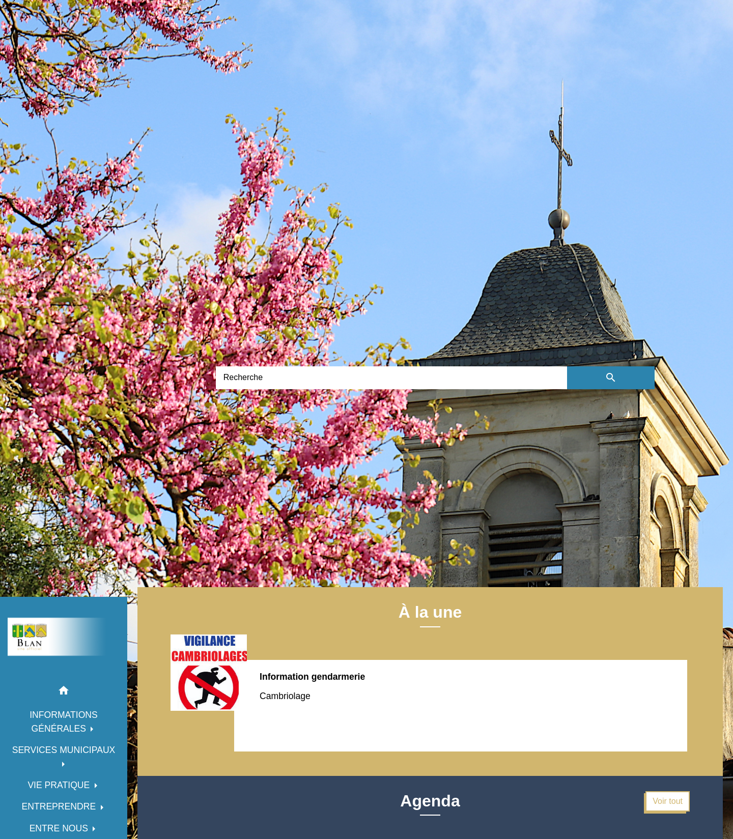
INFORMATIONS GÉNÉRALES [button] (64, 721)
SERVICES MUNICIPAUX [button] (64, 750)
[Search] (391, 377)
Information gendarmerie (312, 677)
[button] (64, 692)
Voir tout (668, 801)
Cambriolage (285, 696)
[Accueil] (64, 637)
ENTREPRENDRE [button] (59, 806)
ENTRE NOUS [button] (60, 828)
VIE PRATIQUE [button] (59, 785)
